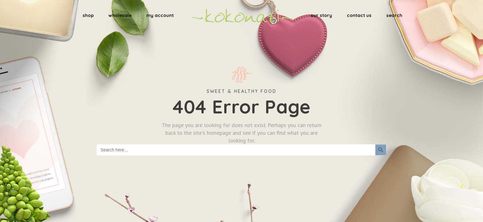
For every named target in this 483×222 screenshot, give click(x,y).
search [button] (394, 15)
